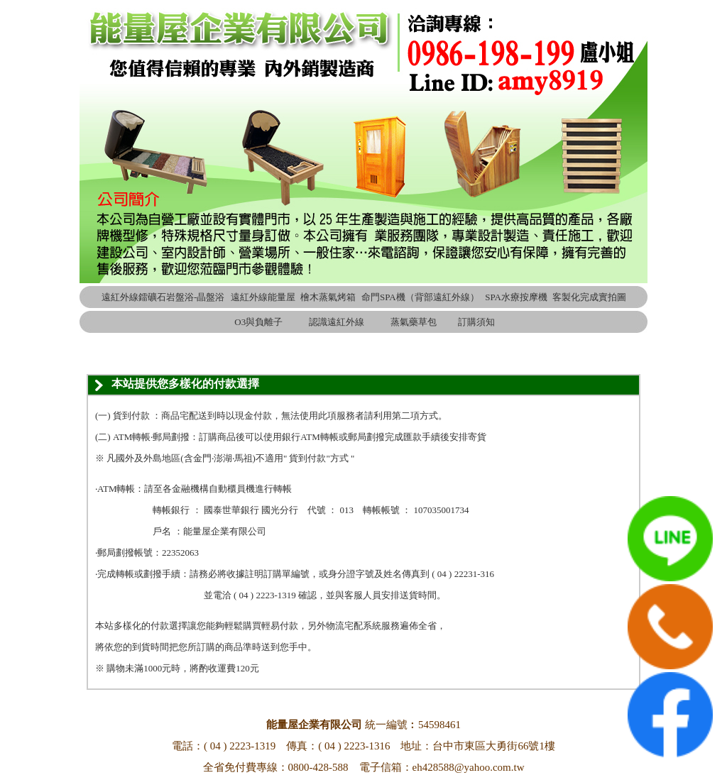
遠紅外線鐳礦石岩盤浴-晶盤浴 (163, 297)
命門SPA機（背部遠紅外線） (420, 297)
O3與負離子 (258, 322)
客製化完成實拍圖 (589, 297)
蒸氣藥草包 (413, 322)
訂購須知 (476, 322)
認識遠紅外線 (336, 322)
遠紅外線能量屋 (263, 297)
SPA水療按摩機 (516, 297)
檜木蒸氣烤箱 (328, 297)
